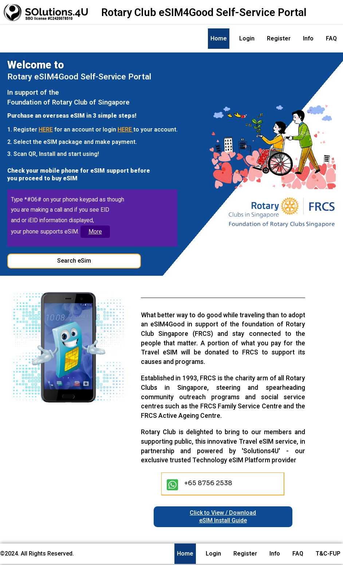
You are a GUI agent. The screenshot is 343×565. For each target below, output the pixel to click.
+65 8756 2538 (208, 484)
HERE (46, 129)
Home (218, 38)
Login (247, 38)
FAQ (331, 38)
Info (308, 38)
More (96, 232)
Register (279, 38)
